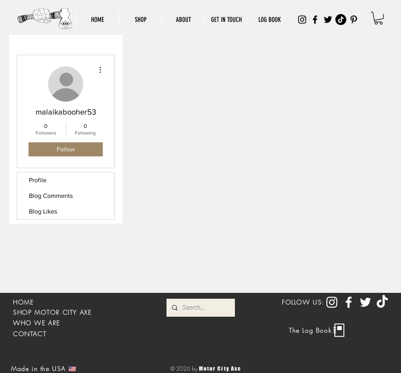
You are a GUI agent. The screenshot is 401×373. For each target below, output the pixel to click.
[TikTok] (340, 19)
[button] (378, 18)
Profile (38, 180)
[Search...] (200, 308)
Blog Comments (51, 195)
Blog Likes (43, 211)
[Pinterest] (353, 19)
